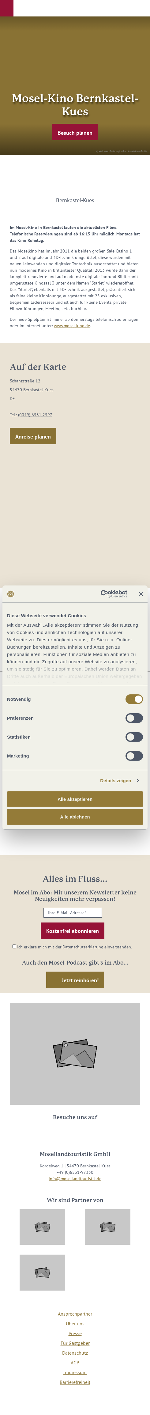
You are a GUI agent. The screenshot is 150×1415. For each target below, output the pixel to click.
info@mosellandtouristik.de (75, 1178)
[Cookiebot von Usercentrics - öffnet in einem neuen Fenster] (100, 594)
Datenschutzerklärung (82, 947)
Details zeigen (115, 780)
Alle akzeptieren (75, 798)
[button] (6, 8)
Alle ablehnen (75, 816)
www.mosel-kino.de (72, 325)
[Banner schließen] (141, 594)
